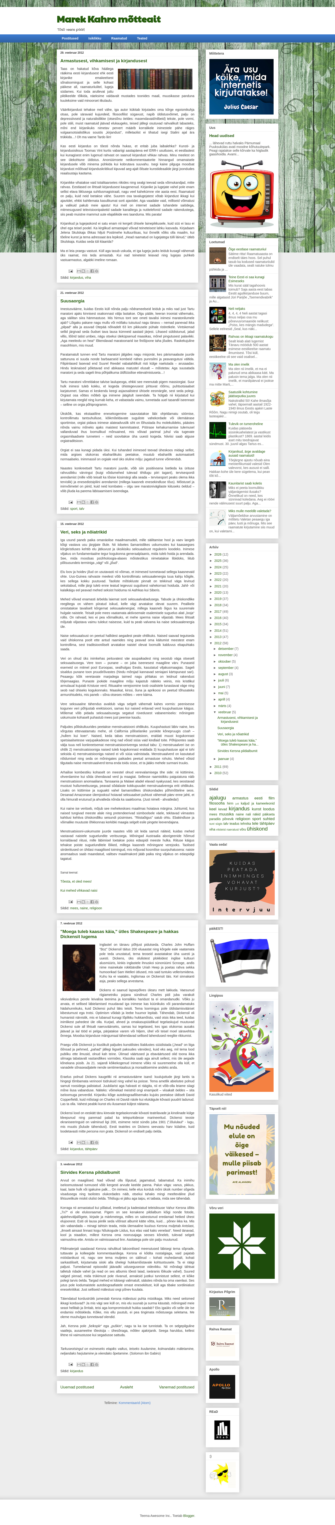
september (226, 668)
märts (222, 706)
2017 (218, 611)
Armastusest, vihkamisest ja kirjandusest (103, 60)
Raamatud (119, 38)
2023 (218, 573)
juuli (221, 680)
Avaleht (126, 1387)
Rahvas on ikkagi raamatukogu (250, 336)
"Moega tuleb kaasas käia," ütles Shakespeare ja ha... (237, 742)
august (223, 674)
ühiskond (257, 829)
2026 (218, 554)
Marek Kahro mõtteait (109, 18)
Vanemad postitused (176, 1387)
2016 (218, 618)
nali (248, 814)
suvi (211, 823)
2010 (218, 773)
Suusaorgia (72, 300)
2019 (218, 599)
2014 (218, 630)
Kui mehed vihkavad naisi (78, 890)
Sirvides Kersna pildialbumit (90, 1172)
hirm (230, 803)
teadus (234, 823)
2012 (218, 643)
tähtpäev (91, 1149)
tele (255, 823)
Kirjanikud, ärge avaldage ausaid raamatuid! (246, 453)
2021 (218, 586)
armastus (240, 798)
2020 (218, 592)
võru (243, 829)
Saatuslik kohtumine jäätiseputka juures (243, 394)
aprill (222, 699)
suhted (269, 819)
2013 (218, 637)
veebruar (225, 712)
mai (221, 693)
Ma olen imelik (238, 364)
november (226, 655)
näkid (257, 814)
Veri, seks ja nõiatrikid (83, 532)
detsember (226, 649)
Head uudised (221, 136)
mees (74, 908)
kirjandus (76, 277)
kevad (222, 809)
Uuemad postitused (77, 1387)
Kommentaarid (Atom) (135, 1403)
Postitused (70, 38)
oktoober (225, 661)
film (271, 798)
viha (88, 277)
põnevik (228, 819)
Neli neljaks (236, 309)
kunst (256, 809)
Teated (142, 38)
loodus (269, 809)
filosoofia (217, 803)
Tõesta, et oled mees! (76, 881)
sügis (218, 823)
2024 (218, 567)
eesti (258, 798)
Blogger (188, 1516)
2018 (218, 605)
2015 (218, 624)
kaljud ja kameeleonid (258, 803)
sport (73, 509)
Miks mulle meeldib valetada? (249, 511)
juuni (222, 687)
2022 (218, 580)
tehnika (246, 823)
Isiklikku (94, 38)
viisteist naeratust (227, 829)
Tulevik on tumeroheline (245, 424)
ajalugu (217, 798)
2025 (218, 561)
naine (84, 908)
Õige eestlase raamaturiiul (247, 249)
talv (81, 509)
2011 (218, 767)
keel (213, 809)
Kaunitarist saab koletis (245, 483)
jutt (237, 803)
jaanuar (224, 759)
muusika (226, 814)
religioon (96, 908)
